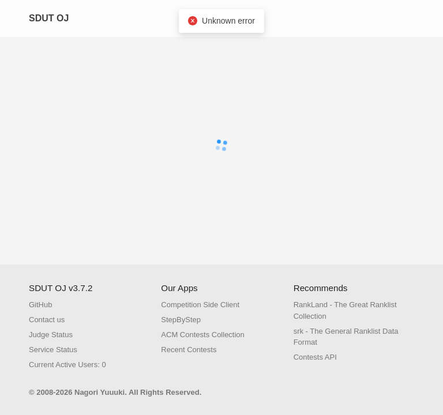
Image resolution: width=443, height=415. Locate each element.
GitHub (40, 304)
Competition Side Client (200, 304)
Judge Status (51, 334)
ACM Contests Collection (203, 334)
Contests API (315, 357)
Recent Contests (188, 349)
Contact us (47, 319)
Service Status (53, 349)
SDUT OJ (49, 18)
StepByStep (181, 319)
